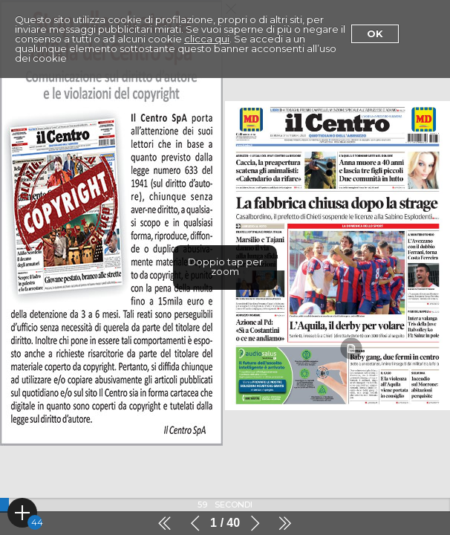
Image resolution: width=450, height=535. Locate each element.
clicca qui (206, 39)
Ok (375, 33)
